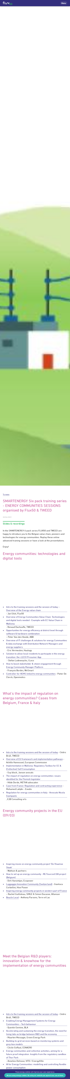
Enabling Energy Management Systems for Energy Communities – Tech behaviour (30, 1022)
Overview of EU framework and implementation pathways (34, 759)
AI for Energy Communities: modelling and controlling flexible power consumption (36, 1066)
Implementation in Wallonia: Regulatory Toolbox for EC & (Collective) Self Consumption (33, 767)
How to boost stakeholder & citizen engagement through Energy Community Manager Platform (33, 665)
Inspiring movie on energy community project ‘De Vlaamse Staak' (34, 866)
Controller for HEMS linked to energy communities (30, 673)
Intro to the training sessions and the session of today (32, 752)
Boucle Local (12, 897)
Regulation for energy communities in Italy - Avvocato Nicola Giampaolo (35, 794)
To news (6, 494)
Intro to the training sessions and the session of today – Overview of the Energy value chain (33, 609)
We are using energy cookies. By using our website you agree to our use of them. (35, 1075)
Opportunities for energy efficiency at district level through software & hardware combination (34, 632)
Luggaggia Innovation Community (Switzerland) (29, 884)
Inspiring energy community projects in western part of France (36, 890)
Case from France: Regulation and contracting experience (34, 785)
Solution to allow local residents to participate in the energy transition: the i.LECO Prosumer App (35, 655)
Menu (63, 3)
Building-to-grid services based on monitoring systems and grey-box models (35, 1043)
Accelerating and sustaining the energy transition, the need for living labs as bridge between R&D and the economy (36, 1032)
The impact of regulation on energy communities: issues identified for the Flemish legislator (33, 777)
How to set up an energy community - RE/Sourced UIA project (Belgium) (36, 876)
